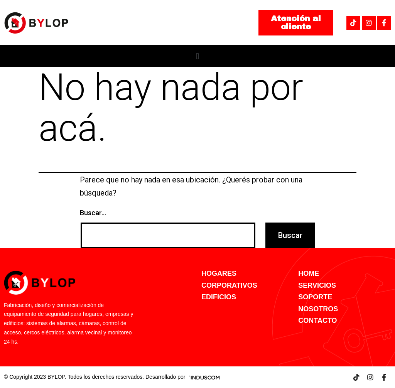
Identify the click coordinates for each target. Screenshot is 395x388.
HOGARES (218, 273)
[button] (295, 22)
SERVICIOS (317, 285)
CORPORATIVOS (229, 285)
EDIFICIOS (218, 297)
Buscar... (93, 213)
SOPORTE (315, 297)
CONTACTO (317, 320)
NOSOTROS (318, 309)
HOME (308, 273)
